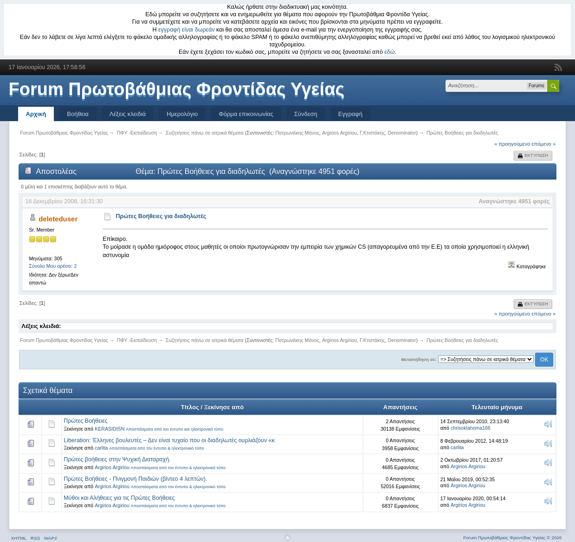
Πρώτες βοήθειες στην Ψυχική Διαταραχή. (117, 459)
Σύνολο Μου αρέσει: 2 (53, 266)
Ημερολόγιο (182, 113)
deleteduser (58, 219)
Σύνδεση (305, 113)
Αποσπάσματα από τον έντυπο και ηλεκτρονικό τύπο (174, 429)
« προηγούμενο (512, 144)
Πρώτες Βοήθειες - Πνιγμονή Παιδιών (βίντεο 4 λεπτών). (135, 479)
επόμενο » (544, 144)
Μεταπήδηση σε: (419, 359)
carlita (101, 448)
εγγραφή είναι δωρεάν (186, 29)
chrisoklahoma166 (471, 428)
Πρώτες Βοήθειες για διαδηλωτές (161, 216)
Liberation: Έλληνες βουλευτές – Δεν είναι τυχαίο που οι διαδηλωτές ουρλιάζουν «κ (169, 440)
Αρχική (36, 113)
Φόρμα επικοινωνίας (246, 113)
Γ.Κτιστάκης (372, 133)
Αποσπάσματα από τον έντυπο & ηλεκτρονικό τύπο (156, 448)
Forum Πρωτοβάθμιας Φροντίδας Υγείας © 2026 (512, 537)
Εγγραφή (350, 113)
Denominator (402, 133)
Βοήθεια (78, 113)
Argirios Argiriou (339, 133)
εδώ (389, 52)
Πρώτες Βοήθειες (86, 421)
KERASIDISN (109, 429)
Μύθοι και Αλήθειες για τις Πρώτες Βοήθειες (119, 498)
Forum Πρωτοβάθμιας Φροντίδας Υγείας (177, 89)
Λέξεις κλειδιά (128, 113)
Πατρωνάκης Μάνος (297, 133)
